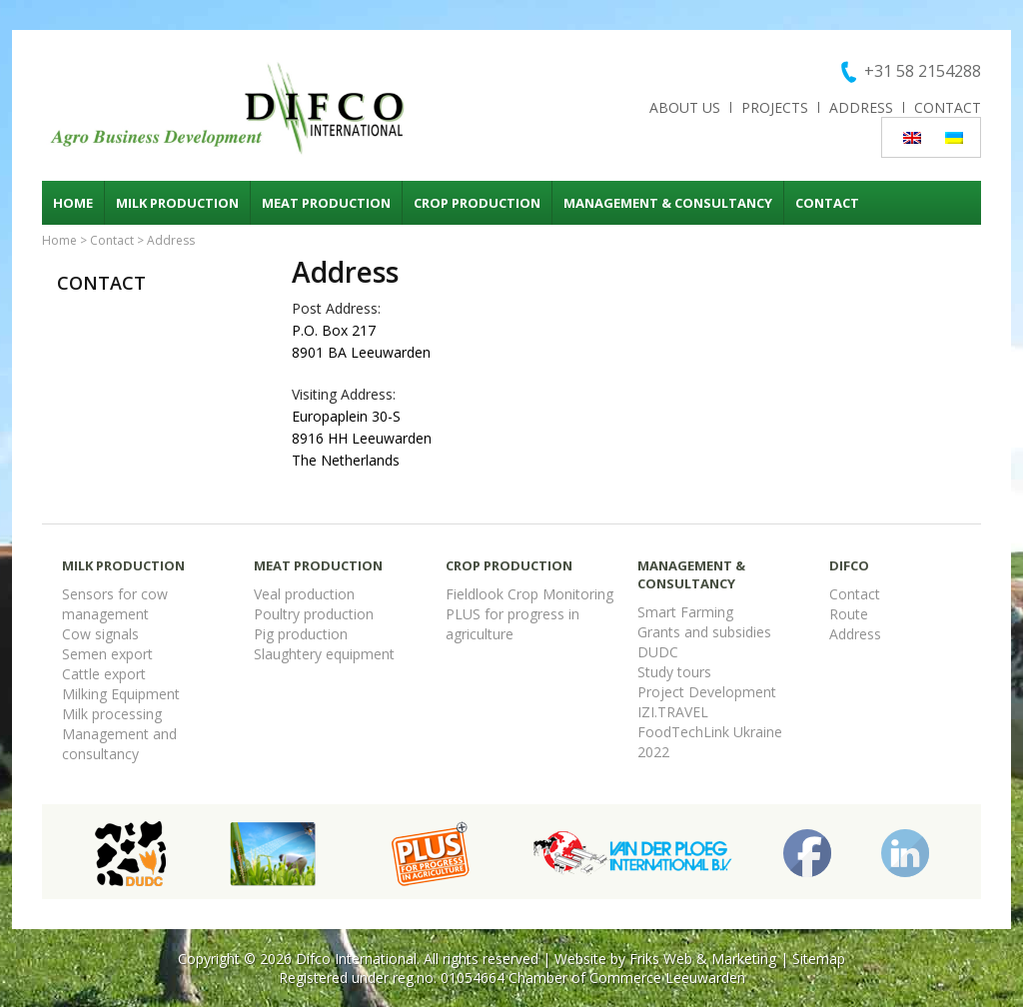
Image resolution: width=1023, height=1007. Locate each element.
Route (848, 613)
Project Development (706, 691)
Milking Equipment (121, 693)
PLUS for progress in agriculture (512, 623)
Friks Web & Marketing (702, 958)
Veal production (304, 593)
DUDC (657, 651)
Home (73, 203)
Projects (774, 107)
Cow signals (100, 633)
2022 (653, 751)
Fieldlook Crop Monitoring (529, 593)
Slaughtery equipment (324, 653)
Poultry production (314, 613)
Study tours (674, 671)
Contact (947, 107)
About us (684, 107)
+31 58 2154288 (922, 71)
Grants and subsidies (704, 631)
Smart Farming (685, 611)
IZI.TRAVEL (672, 711)
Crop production (477, 203)
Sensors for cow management (115, 603)
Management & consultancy (667, 203)
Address (861, 107)
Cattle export (104, 673)
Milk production (177, 203)
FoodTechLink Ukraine (709, 731)
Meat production (326, 203)
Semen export (107, 653)
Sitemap (818, 958)
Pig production (301, 633)
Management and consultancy (119, 743)
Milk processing (112, 713)
